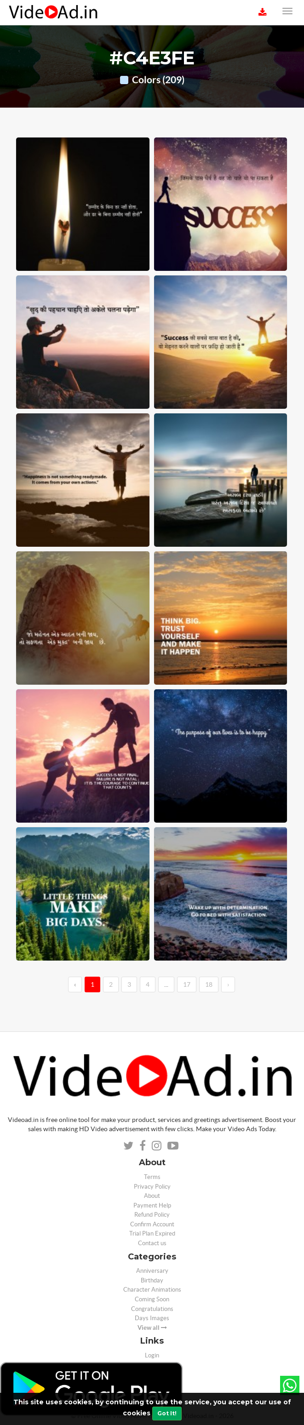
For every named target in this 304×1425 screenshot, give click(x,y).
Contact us (152, 1243)
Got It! (167, 1413)
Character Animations (152, 1289)
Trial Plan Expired (152, 1233)
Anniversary (152, 1270)
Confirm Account (152, 1224)
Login (152, 1355)
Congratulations (152, 1308)
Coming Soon (152, 1299)
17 (186, 984)
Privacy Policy (152, 1186)
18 (208, 984)
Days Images (152, 1318)
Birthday (152, 1280)
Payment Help (152, 1205)
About (152, 1195)
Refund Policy (152, 1214)
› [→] (228, 984)
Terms (152, 1176)
